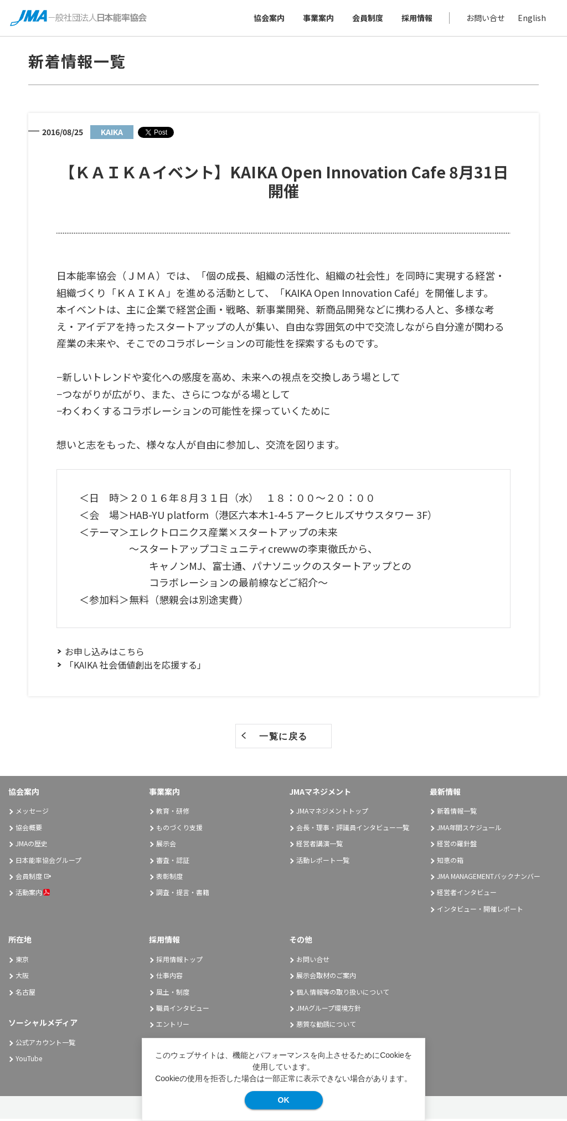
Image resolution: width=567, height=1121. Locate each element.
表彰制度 (169, 878)
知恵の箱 (450, 862)
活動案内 (33, 894)
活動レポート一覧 (322, 862)
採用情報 (415, 18)
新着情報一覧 (457, 813)
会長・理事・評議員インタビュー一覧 (352, 829)
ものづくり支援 (179, 829)
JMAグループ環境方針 (328, 1010)
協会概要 (29, 829)
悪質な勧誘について (326, 1026)
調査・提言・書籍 (182, 894)
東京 (22, 961)
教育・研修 (172, 813)
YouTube (29, 1060)
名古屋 (25, 994)
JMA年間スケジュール (469, 829)
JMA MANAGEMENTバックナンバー (488, 878)
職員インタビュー (182, 1010)
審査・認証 (172, 862)
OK (284, 1100)
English (531, 18)
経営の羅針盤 (457, 845)
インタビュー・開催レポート (480, 911)
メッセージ (32, 813)
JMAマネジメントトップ (332, 813)
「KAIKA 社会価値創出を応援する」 (135, 666)
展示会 (166, 845)
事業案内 (317, 18)
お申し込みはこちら (105, 653)
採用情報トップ (179, 961)
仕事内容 (169, 977)
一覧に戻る (283, 738)
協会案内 (268, 18)
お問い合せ (484, 18)
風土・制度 (172, 994)
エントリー (172, 1026)
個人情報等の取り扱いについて (342, 994)
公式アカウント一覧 (45, 1044)
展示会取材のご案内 (326, 977)
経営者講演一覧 (319, 845)
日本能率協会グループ (48, 862)
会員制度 (366, 18)
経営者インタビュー (467, 894)
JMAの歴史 (32, 845)
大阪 (22, 977)
